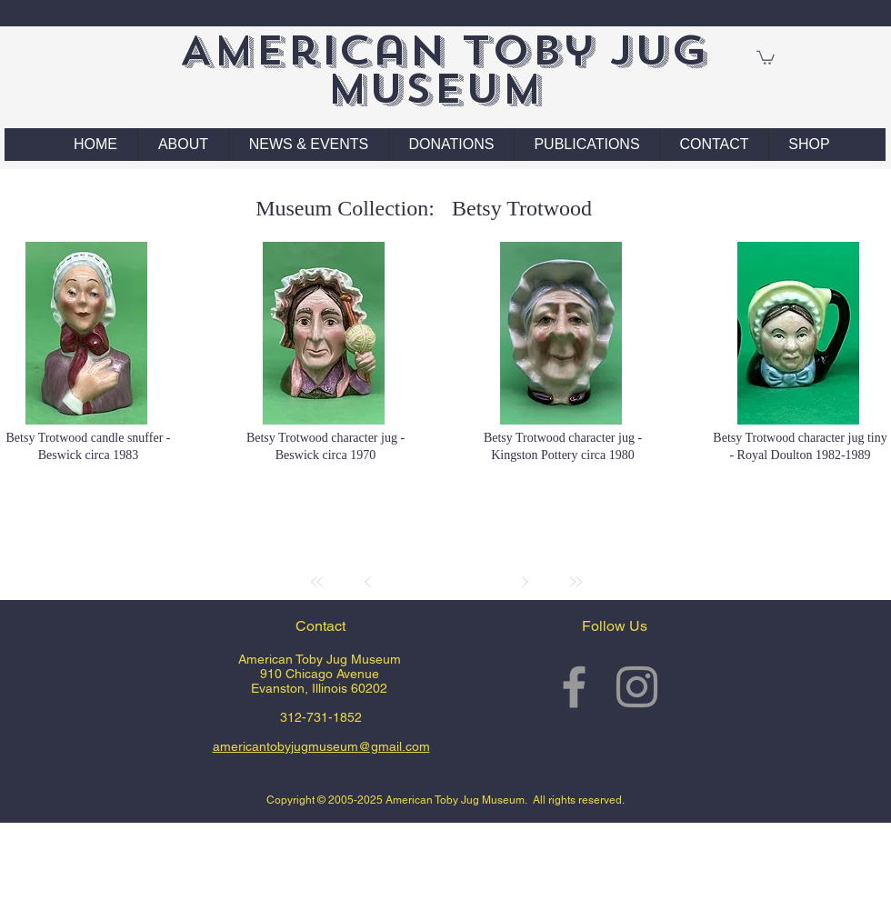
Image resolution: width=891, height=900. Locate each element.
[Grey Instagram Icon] (637, 687)
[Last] (575, 582)
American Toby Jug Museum (443, 69)
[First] (317, 582)
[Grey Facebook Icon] (574, 687)
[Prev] (368, 582)
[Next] (524, 582)
